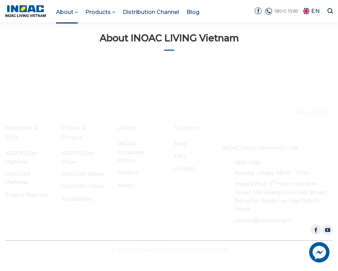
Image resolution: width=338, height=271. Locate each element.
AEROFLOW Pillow (77, 157)
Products (100, 12)
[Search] (330, 11)
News (125, 185)
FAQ (180, 156)
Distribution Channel (151, 12)
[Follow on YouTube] (327, 229)
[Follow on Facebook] (315, 229)
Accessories (76, 199)
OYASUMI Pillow (82, 174)
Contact (184, 168)
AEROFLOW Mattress (21, 157)
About (67, 12)
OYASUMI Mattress (18, 178)
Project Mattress (26, 194)
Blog (192, 12)
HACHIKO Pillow (82, 186)
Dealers (128, 172)
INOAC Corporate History (131, 152)
